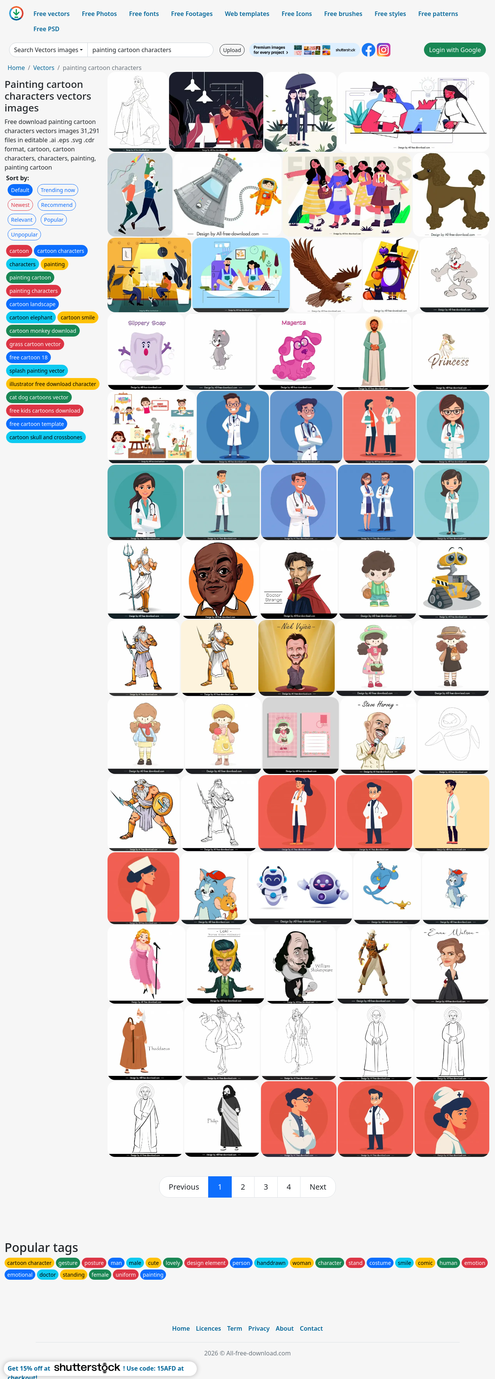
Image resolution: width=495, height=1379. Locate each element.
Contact (311, 1328)
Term (234, 1328)
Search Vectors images (46, 50)
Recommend (57, 204)
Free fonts (144, 14)
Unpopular (24, 234)
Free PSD (46, 29)
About (285, 1328)
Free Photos (99, 14)
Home (16, 68)
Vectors (43, 68)
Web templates (247, 14)
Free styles (390, 14)
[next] (318, 1187)
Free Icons (297, 14)
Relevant (22, 219)
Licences (208, 1328)
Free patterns (438, 14)
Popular (53, 219)
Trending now (58, 190)
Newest (20, 204)
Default (20, 190)
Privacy (259, 1328)
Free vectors (51, 14)
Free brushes (343, 14)
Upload (232, 50)
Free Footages (192, 14)
